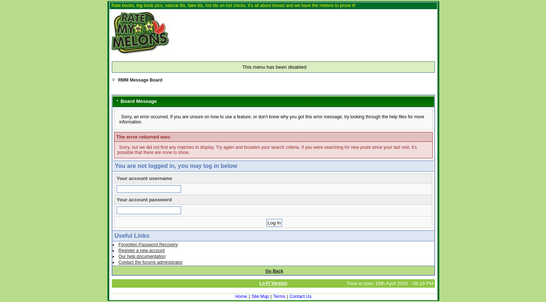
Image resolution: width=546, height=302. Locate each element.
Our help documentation (142, 256)
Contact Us (300, 296)
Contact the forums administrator (150, 262)
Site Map (260, 296)
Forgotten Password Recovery (148, 244)
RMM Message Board (140, 80)
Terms (279, 296)
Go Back (274, 271)
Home (241, 296)
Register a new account (141, 250)
